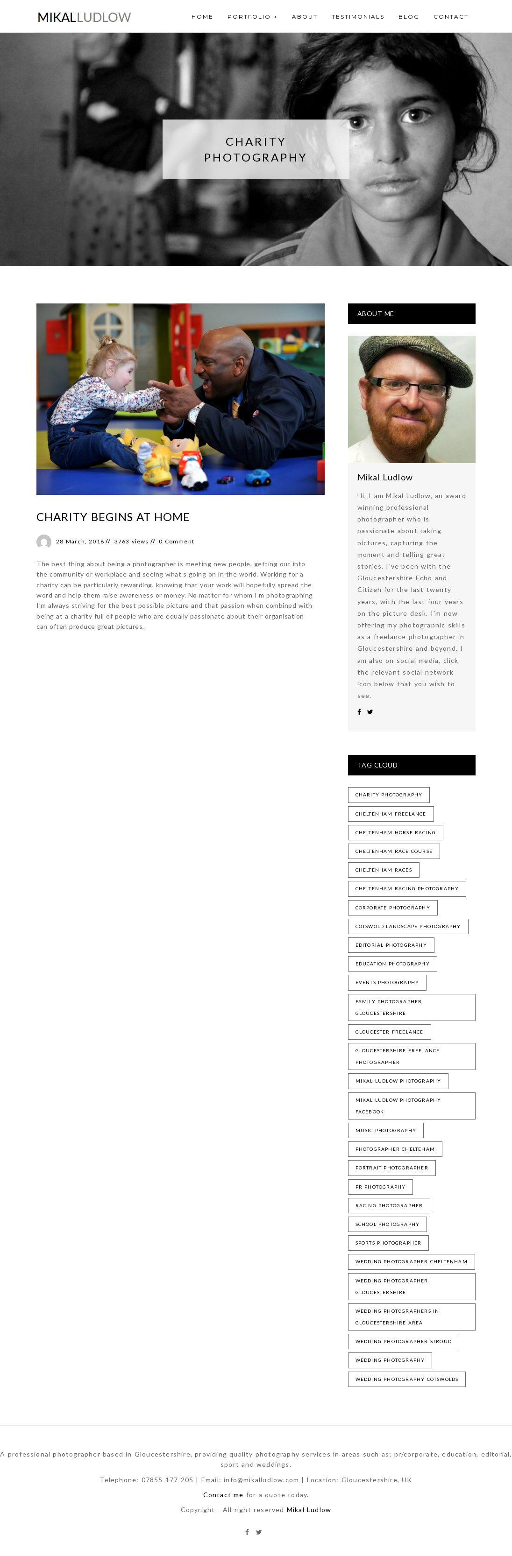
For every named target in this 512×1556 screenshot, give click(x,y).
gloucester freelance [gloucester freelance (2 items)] (390, 1032)
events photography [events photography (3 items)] (388, 982)
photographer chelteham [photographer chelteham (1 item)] (395, 1149)
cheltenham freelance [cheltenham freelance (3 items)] (391, 814)
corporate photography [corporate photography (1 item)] (393, 907)
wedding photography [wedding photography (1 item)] (390, 1360)
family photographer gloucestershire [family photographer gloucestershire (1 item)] (389, 1007)
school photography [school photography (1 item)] (388, 1224)
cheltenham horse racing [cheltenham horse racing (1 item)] (396, 832)
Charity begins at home (113, 516)
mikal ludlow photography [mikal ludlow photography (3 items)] (398, 1081)
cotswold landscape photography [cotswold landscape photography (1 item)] (408, 926)
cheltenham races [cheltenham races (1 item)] (384, 870)
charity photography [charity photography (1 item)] (389, 794)
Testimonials (358, 16)
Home (202, 16)
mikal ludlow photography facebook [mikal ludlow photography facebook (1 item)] (398, 1105)
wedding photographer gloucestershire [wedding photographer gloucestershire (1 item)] (392, 1286)
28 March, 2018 (80, 541)
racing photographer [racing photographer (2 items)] (389, 1205)
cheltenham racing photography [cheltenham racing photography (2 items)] (407, 888)
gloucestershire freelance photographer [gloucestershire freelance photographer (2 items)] (398, 1056)
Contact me (223, 1495)
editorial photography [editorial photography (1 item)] (391, 945)
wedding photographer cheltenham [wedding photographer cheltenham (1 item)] (412, 1261)
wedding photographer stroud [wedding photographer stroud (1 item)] (404, 1341)
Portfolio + (253, 16)
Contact (451, 16)
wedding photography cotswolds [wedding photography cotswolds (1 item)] (407, 1379)
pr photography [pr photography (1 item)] (381, 1187)
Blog (409, 16)
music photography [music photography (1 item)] (386, 1130)
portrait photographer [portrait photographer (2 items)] (392, 1167)
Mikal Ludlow (385, 477)
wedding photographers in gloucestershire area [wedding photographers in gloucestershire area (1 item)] (398, 1316)
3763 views (131, 541)
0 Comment (176, 541)
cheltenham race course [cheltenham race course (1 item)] (394, 851)
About (305, 16)
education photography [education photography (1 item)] (393, 963)
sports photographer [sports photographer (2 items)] (389, 1243)
